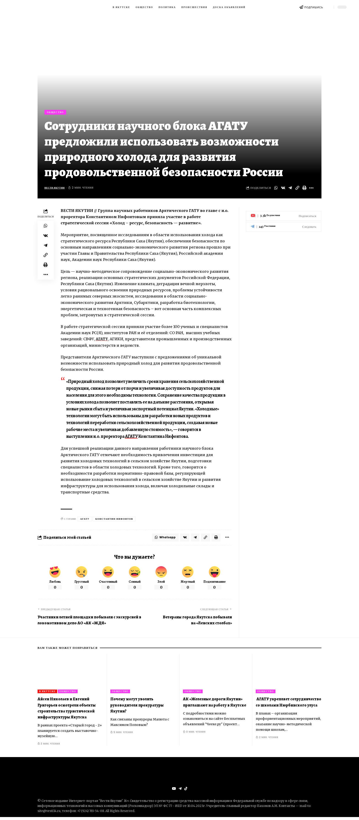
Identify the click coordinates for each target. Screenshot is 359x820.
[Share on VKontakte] (283, 189)
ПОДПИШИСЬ (313, 7)
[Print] (304, 189)
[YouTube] (173, 791)
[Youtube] (283, 214)
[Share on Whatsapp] (276, 189)
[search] (328, 7)
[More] (311, 189)
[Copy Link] (297, 189)
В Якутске (47, 694)
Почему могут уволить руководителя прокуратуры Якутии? (137, 707)
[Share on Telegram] (290, 189)
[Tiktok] (186, 791)
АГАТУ (102, 340)
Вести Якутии (55, 189)
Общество (57, 113)
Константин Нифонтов (114, 520)
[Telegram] (283, 225)
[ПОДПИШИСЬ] (301, 7)
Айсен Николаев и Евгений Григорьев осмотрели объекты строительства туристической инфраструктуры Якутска (67, 710)
